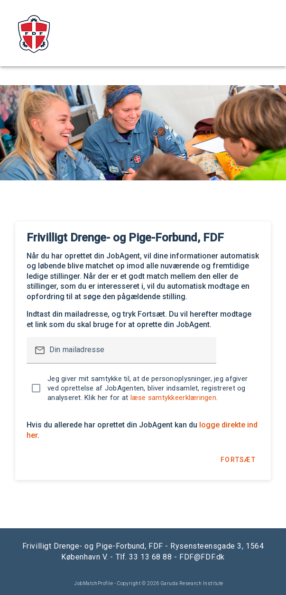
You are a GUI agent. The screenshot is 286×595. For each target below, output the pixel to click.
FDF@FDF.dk (202, 556)
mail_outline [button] (40, 350)
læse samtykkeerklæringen (173, 397)
